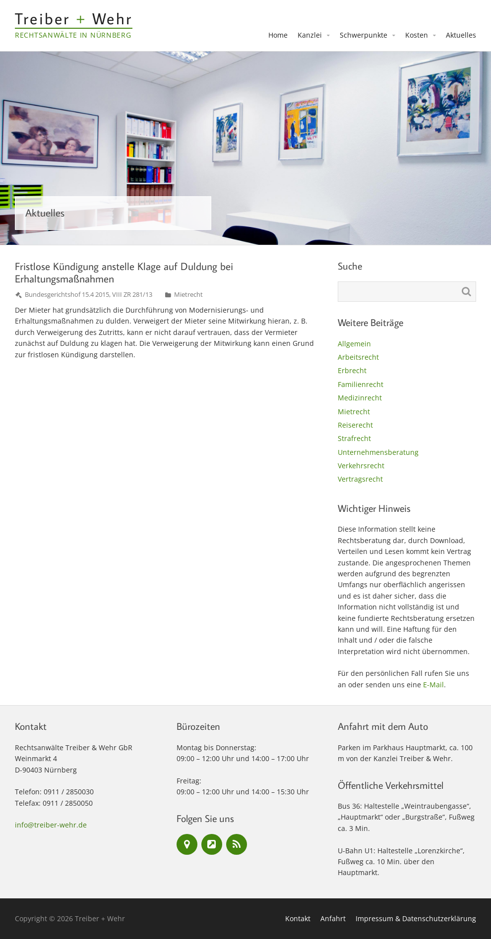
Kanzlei (310, 35)
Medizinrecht (360, 397)
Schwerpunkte (363, 35)
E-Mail (433, 684)
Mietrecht (188, 294)
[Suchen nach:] (407, 291)
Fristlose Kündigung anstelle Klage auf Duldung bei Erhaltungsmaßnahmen (124, 272)
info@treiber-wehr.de (51, 824)
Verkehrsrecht (361, 465)
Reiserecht (355, 425)
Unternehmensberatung (378, 452)
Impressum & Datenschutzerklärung (416, 918)
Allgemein (354, 343)
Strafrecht (354, 438)
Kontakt (297, 918)
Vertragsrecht (360, 479)
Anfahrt (333, 918)
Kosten (416, 35)
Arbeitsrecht (358, 357)
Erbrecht (352, 370)
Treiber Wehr (73, 18)
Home (278, 35)
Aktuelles (461, 35)
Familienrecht (360, 384)
